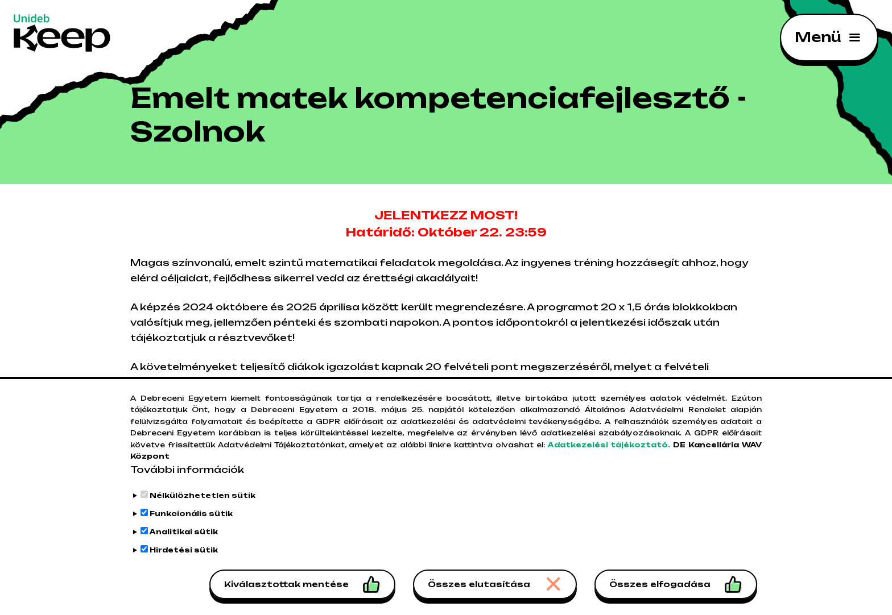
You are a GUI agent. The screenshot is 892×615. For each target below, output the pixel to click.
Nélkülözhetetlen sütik (202, 502)
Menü (817, 36)
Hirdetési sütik (184, 556)
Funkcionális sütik (191, 520)
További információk (187, 476)
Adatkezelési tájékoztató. (609, 451)
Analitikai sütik (184, 538)
